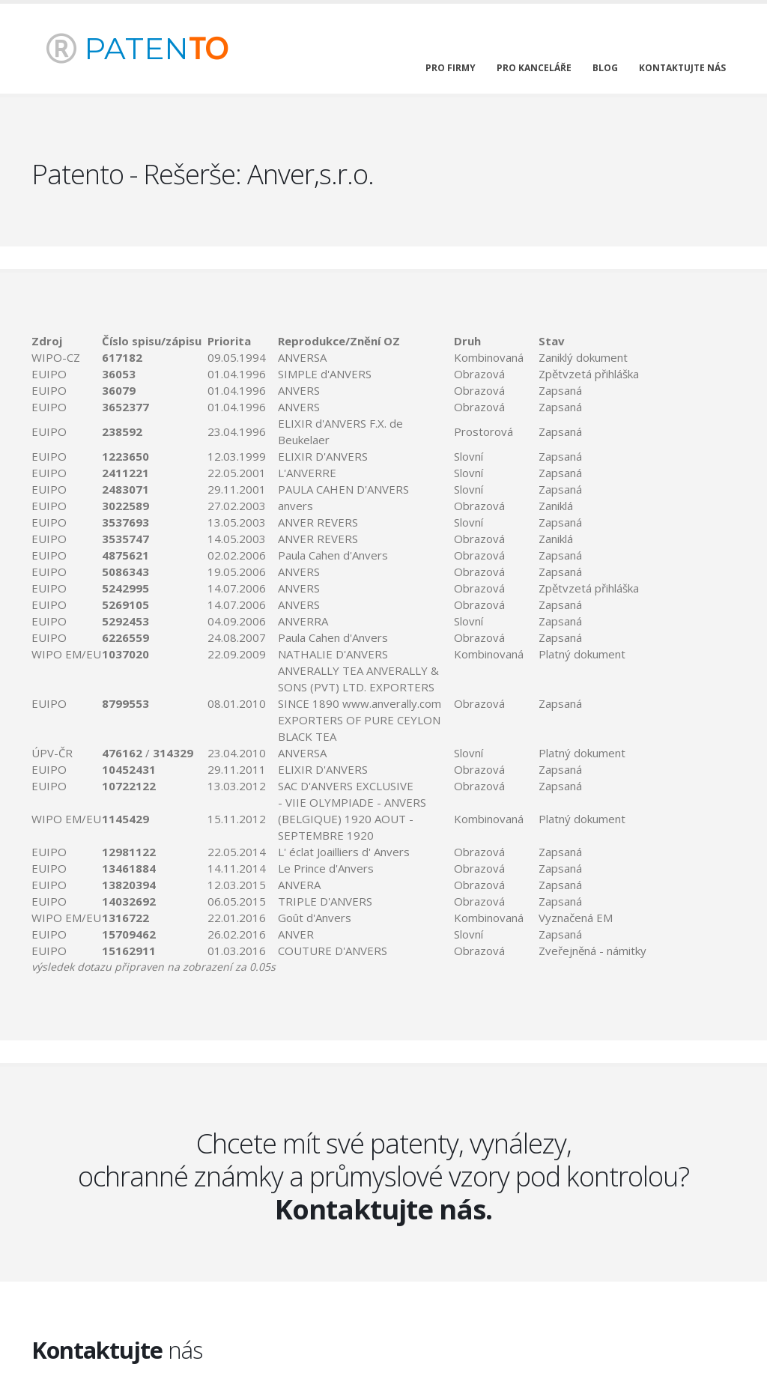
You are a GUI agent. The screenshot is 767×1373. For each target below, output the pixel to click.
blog (605, 67)
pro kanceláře (534, 67)
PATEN (137, 48)
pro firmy (450, 67)
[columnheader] (66, 341)
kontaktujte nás (682, 67)
